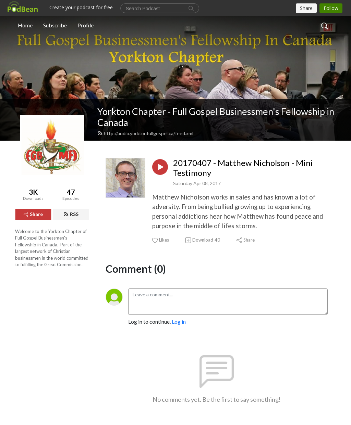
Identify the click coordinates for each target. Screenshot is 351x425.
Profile (85, 25)
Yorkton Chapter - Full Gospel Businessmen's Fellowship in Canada (215, 117)
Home (25, 25)
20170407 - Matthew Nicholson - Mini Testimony (243, 168)
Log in (179, 321)
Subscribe (55, 25)
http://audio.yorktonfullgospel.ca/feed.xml (145, 133)
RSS (70, 214)
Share (33, 214)
